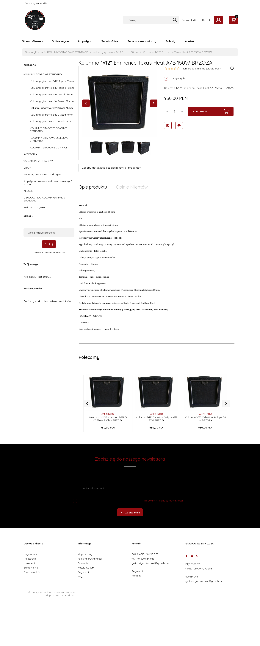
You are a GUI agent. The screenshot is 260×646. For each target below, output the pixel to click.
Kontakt (206, 19)
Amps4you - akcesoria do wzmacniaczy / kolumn (48, 183)
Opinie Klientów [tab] (132, 187)
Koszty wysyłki (86, 567)
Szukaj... (28, 215)
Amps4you (85, 41)
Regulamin (150, 500)
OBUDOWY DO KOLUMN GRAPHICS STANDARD (44, 199)
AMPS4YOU (107, 413)
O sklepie (83, 563)
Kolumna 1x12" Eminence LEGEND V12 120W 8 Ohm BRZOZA (107, 419)
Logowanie (30, 554)
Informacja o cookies (39, 592)
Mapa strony (85, 554)
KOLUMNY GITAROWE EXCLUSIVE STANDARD (49, 139)
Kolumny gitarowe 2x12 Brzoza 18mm (51, 114)
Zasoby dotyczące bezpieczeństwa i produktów (112, 167)
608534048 (191, 576)
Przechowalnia (32, 572)
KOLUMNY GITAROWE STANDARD (43, 74)
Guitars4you (60, 41)
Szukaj (49, 244)
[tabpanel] (156, 269)
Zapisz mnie (130, 512)
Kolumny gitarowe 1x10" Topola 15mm (51, 94)
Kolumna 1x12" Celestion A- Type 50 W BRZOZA (205, 419)
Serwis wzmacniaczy (141, 41)
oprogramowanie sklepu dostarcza (60, 594)
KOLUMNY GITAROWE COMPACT (48, 147)
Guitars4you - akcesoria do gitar (43, 174)
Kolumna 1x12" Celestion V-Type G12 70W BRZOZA (156, 419)
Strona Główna (32, 41)
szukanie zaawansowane (49, 252)
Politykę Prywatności (171, 500)
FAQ (80, 576)
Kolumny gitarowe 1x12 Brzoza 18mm (51, 107)
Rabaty (170, 41)
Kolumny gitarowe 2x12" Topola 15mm (52, 81)
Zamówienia (31, 567)
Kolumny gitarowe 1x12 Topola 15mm (51, 121)
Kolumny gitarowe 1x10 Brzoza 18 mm (52, 101)
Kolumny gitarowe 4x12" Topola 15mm (52, 87)
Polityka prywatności (90, 558)
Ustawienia (30, 563)
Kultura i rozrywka (34, 207)
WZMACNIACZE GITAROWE (39, 160)
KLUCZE (28, 190)
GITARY (28, 167)
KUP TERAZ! (210, 111)
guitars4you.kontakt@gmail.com (150, 563)
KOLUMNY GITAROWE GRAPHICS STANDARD (49, 130)
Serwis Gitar (109, 41)
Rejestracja (30, 558)
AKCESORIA (30, 154)
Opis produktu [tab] (93, 187)
